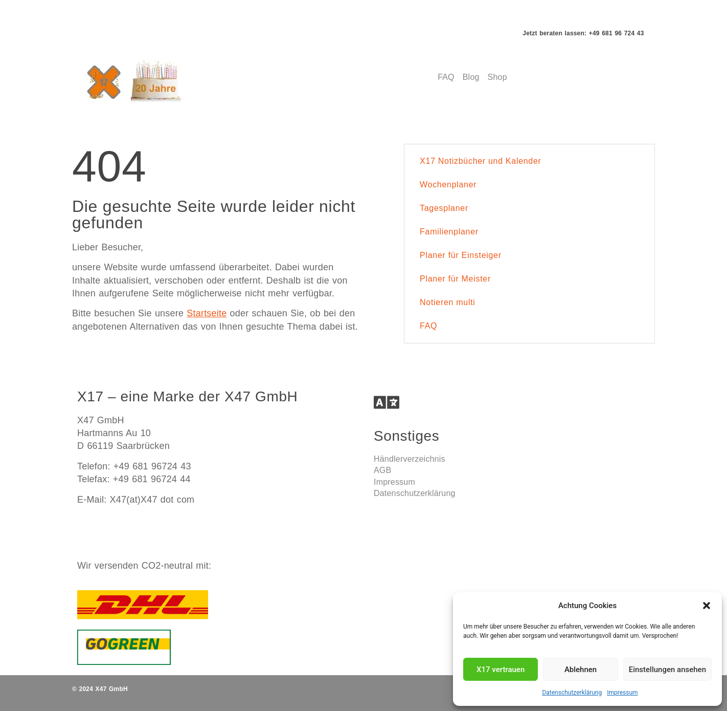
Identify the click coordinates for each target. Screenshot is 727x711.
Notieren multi (447, 302)
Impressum (622, 692)
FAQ (428, 325)
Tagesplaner (444, 208)
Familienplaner (449, 231)
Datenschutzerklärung (572, 692)
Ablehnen (580, 669)
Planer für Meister (455, 278)
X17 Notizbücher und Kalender (480, 161)
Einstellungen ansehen (667, 669)
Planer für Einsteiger (461, 255)
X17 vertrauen (500, 669)
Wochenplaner (448, 184)
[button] (706, 605)
